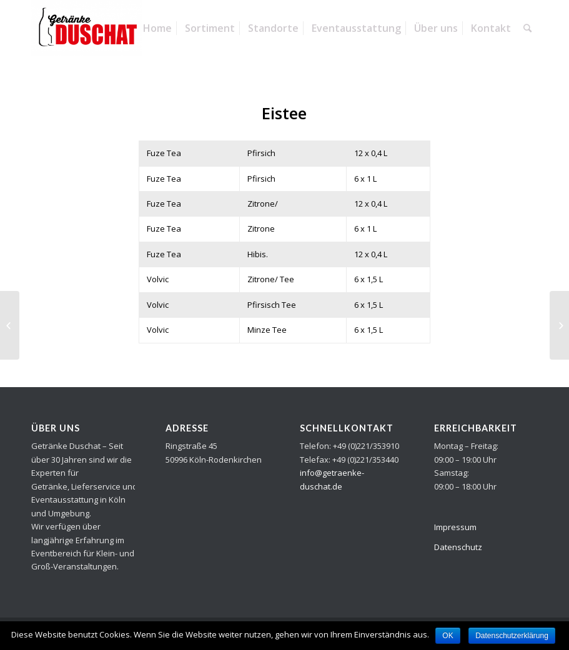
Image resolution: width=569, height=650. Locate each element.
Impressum (455, 527)
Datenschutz (458, 547)
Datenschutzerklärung (511, 635)
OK (447, 635)
